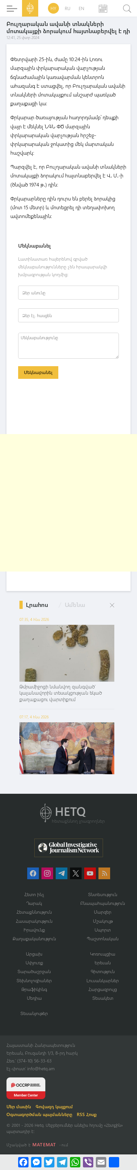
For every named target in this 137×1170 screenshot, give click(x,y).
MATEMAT (44, 1144)
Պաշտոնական (103, 938)
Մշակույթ (103, 921)
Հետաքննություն (34, 912)
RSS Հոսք (87, 1114)
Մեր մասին (18, 1106)
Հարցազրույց (102, 989)
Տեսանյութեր (34, 1013)
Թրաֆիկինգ (34, 989)
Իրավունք (34, 930)
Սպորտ (103, 930)
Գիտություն (103, 971)
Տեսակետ (102, 998)
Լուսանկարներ (102, 980)
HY (53, 8)
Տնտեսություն (102, 894)
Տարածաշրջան (34, 971)
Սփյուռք (34, 962)
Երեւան (103, 962)
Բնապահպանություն (102, 903)
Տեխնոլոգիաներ (34, 980)
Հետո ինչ (34, 894)
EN (81, 8)
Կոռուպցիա (102, 954)
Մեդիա (34, 998)
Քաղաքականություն (34, 938)
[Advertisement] (68, 503)
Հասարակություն (34, 921)
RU (67, 8)
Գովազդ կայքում (54, 1106)
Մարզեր (102, 912)
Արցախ (34, 954)
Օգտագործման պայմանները (39, 1114)
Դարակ (34, 903)
